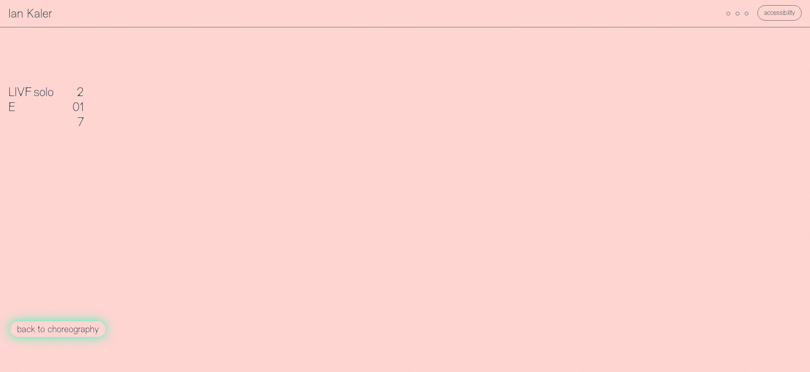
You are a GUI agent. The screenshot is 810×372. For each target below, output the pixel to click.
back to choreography (58, 330)
